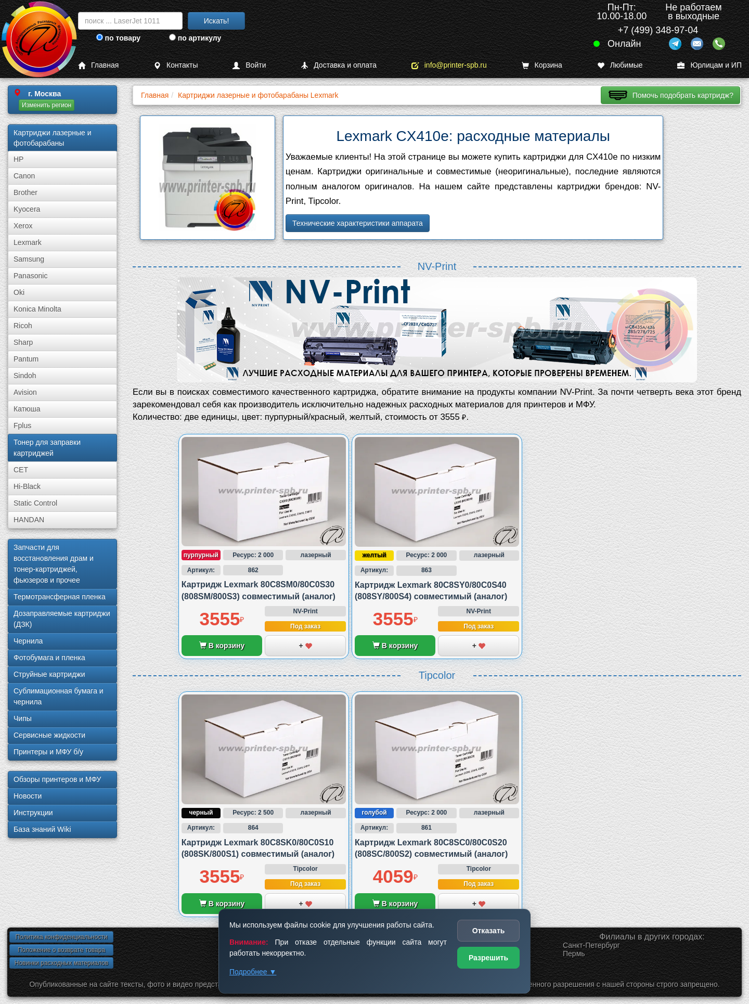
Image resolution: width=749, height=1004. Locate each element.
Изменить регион (46, 105)
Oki (19, 292)
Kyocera (27, 209)
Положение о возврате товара (61, 950)
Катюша (27, 409)
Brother (25, 192)
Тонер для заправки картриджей (47, 447)
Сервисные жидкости (49, 735)
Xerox (23, 226)
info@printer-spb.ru (449, 65)
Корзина (542, 65)
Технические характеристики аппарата (357, 223)
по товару (118, 38)
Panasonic (30, 276)
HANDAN (29, 520)
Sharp (23, 342)
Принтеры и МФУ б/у (48, 752)
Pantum (26, 359)
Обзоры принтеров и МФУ (57, 779)
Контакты (175, 65)
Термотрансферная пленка (60, 597)
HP (18, 159)
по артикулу (195, 38)
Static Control (35, 503)
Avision (25, 392)
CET (21, 470)
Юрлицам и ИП (709, 65)
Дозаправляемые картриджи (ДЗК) (62, 618)
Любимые (620, 65)
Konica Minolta (37, 309)
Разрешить (488, 958)
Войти (249, 65)
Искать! (216, 21)
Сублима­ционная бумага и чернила (59, 696)
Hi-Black (27, 486)
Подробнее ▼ (252, 972)
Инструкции (33, 812)
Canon (24, 176)
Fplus (22, 425)
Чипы (23, 718)
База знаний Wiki (42, 829)
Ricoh (23, 325)
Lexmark (28, 242)
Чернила (28, 641)
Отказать (488, 930)
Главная (98, 65)
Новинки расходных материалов (61, 963)
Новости (28, 796)
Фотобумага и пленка (49, 657)
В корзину (221, 645)
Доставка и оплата (339, 65)
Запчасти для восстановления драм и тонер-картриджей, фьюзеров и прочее (54, 563)
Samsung (29, 259)
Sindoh (25, 375)
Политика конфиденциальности (61, 937)
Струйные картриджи (49, 674)
